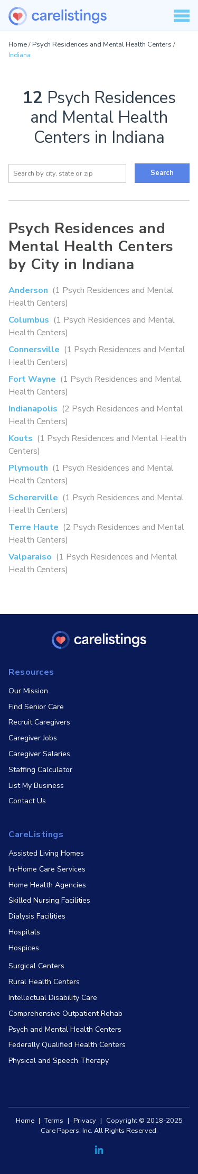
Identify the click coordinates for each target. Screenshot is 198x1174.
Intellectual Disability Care (52, 998)
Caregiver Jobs (32, 738)
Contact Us (27, 801)
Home (17, 44)
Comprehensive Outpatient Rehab (65, 1013)
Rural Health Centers (44, 982)
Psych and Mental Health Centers (64, 1029)
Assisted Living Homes (46, 853)
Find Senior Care (36, 707)
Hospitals (24, 932)
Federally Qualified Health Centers (67, 1045)
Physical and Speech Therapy (58, 1061)
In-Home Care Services (47, 869)
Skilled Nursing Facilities (49, 900)
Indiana (19, 55)
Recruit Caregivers (39, 722)
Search (162, 173)
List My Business (36, 786)
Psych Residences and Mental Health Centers (102, 44)
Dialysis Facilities (36, 916)
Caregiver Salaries (39, 754)
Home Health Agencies (47, 885)
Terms (53, 1120)
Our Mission (28, 691)
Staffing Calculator (40, 770)
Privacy (84, 1120)
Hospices (23, 948)
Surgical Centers (36, 966)
